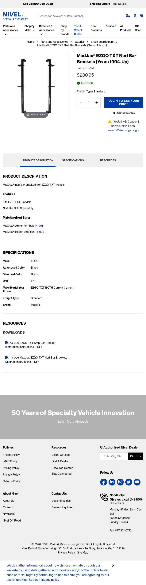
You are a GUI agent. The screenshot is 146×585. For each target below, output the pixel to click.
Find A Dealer (60, 460)
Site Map (82, 551)
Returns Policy (12, 480)
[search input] (78, 16)
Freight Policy (11, 454)
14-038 (39, 231)
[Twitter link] (128, 480)
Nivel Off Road (12, 519)
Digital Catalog (61, 454)
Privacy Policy (11, 473)
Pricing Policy (11, 467)
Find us (135, 455)
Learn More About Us (73, 420)
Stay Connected (61, 472)
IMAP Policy (10, 460)
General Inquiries (62, 506)
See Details (119, 4)
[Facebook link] (103, 480)
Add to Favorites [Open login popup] (126, 112)
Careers (8, 506)
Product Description (38, 159)
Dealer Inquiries (61, 500)
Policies (8, 446)
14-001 (39, 224)
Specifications (73, 159)
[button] (128, 16)
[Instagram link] (120, 480)
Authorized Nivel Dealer (121, 446)
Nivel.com (9, 513)
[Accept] (113, 565)
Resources (108, 159)
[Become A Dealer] (135, 16)
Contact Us (59, 492)
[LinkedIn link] (112, 480)
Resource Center (62, 467)
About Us (8, 500)
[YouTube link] (137, 480)
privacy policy (50, 580)
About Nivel (10, 492)
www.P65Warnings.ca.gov (124, 129)
